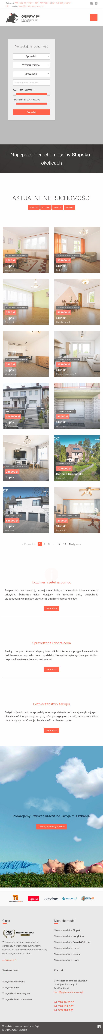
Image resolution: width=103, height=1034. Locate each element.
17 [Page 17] (59, 544)
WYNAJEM (57, 207)
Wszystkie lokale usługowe (16, 993)
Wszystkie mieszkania (13, 981)
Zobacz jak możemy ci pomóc (51, 827)
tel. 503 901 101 (64, 1010)
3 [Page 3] (49, 544)
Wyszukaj (31, 112)
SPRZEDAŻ (69, 207)
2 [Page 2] (44, 544)
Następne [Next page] (74, 544)
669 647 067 (57, 3)
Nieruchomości (67, 930)
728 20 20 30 (20, 3)
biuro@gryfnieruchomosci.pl (31, 6)
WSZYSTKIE (34, 207)
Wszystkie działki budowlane (17, 999)
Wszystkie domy (10, 987)
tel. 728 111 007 (64, 1006)
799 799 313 (45, 3)
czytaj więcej (51, 608)
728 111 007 (32, 3)
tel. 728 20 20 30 (64, 1002)
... (53, 544)
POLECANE (46, 207)
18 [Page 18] (64, 544)
